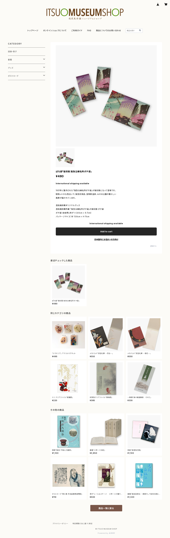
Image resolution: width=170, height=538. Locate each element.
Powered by (106, 533)
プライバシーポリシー (60, 524)
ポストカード (13, 76)
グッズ (10, 68)
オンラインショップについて (55, 30)
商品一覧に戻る (106, 508)
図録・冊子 (12, 51)
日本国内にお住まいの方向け (106, 239)
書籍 (10, 60)
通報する (153, 246)
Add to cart (106, 231)
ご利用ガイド (76, 30)
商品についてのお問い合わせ (108, 30)
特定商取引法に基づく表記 (82, 524)
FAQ (89, 30)
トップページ (32, 30)
